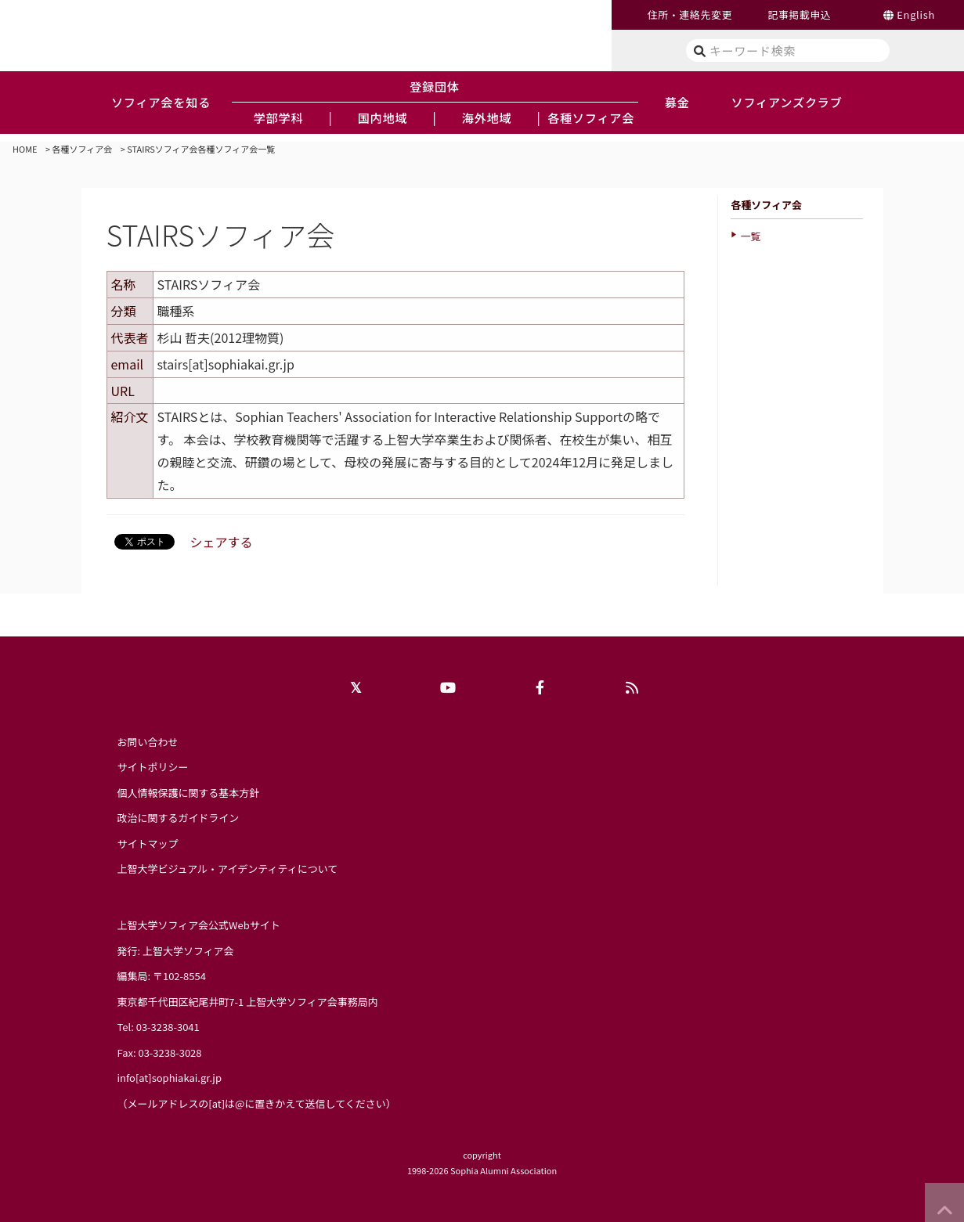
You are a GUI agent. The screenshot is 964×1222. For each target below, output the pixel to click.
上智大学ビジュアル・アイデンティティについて (227, 868)
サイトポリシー (153, 766)
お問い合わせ (148, 741)
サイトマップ (148, 843)
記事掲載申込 (799, 14)
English (916, 14)
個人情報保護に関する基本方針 (188, 792)
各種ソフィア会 (82, 148)
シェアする (221, 541)
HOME (25, 148)
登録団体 (435, 86)
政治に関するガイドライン (178, 817)
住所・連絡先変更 (690, 14)
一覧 (750, 236)
